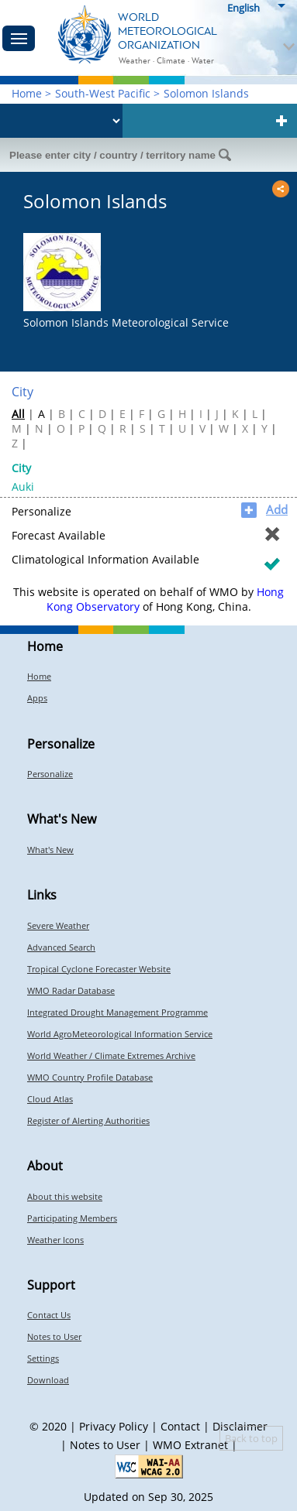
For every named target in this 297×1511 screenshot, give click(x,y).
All (18, 413)
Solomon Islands (206, 93)
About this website (64, 1196)
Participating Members (72, 1218)
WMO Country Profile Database (90, 1077)
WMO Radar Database (71, 990)
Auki (23, 486)
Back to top (251, 1438)
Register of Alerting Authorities (88, 1120)
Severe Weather (58, 925)
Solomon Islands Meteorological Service (126, 322)
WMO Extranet (190, 1444)
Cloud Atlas (50, 1099)
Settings (43, 1358)
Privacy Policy (113, 1426)
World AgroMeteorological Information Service (119, 1034)
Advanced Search (61, 947)
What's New (50, 849)
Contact (180, 1426)
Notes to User (54, 1336)
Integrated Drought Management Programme (117, 1012)
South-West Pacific (102, 93)
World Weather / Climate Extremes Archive (111, 1055)
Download (48, 1380)
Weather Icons (55, 1239)
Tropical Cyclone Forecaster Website (99, 969)
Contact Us (49, 1315)
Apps (37, 698)
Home (27, 93)
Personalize (50, 773)
